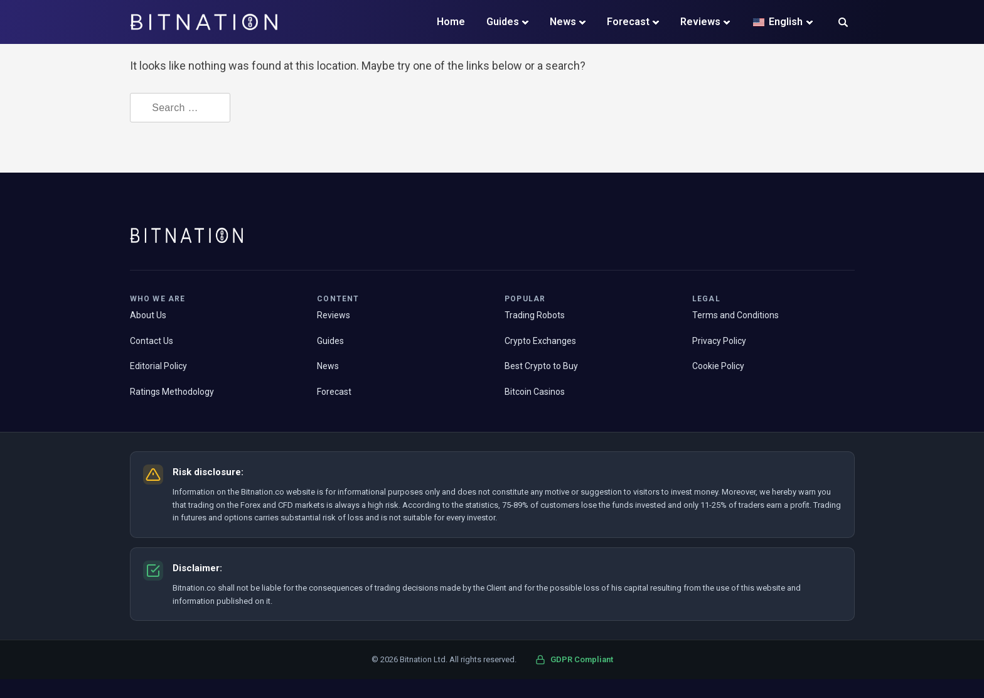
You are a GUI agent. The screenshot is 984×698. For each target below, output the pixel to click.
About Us (148, 315)
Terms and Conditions (735, 315)
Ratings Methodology (172, 392)
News (563, 22)
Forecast (628, 22)
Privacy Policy (719, 341)
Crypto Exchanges (540, 341)
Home (451, 22)
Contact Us (151, 341)
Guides (502, 22)
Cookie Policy (718, 366)
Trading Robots (535, 315)
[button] (843, 23)
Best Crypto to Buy (541, 366)
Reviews (700, 22)
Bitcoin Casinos (535, 392)
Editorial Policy (158, 366)
